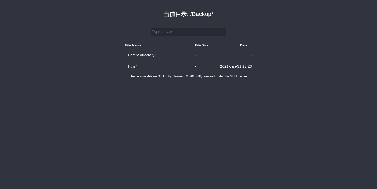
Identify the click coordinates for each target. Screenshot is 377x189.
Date (243, 45)
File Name (133, 45)
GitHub (162, 76)
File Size (201, 45)
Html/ (132, 66)
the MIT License (236, 76)
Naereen (179, 76)
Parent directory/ (142, 55)
